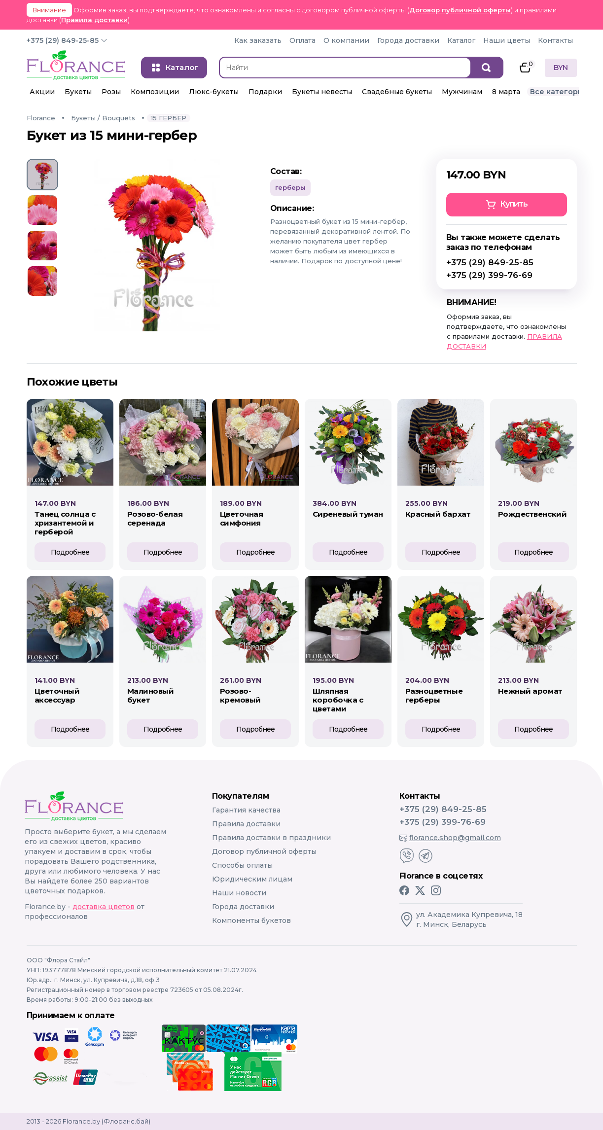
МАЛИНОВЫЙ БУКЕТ (150, 695)
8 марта (506, 91)
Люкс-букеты (214, 91)
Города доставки (408, 40)
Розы (111, 91)
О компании (346, 40)
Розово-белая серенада (155, 518)
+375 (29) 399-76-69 (489, 275)
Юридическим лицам (252, 879)
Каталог (461, 40)
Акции (42, 91)
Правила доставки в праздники (271, 837)
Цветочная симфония (241, 518)
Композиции (155, 91)
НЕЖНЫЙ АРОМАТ (530, 691)
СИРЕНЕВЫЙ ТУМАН (348, 514)
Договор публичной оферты (460, 10)
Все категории (559, 91)
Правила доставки (94, 20)
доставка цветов (103, 906)
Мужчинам (462, 91)
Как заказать (258, 40)
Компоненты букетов (251, 920)
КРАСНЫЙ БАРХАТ (438, 514)
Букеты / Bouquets (103, 118)
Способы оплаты (242, 865)
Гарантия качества (246, 810)
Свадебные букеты (397, 91)
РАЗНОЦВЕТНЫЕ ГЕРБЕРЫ (434, 695)
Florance (41, 118)
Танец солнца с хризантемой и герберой (65, 522)
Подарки (265, 91)
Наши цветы (506, 40)
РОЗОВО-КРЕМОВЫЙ (240, 695)
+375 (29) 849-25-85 (63, 40)
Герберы (290, 187)
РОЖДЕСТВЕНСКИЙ (532, 514)
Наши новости (239, 892)
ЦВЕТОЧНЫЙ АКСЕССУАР (57, 695)
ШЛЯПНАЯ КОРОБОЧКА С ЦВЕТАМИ (338, 699)
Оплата (302, 40)
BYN (561, 67)
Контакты (555, 40)
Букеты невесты (322, 91)
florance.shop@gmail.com (450, 837)
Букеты (78, 91)
